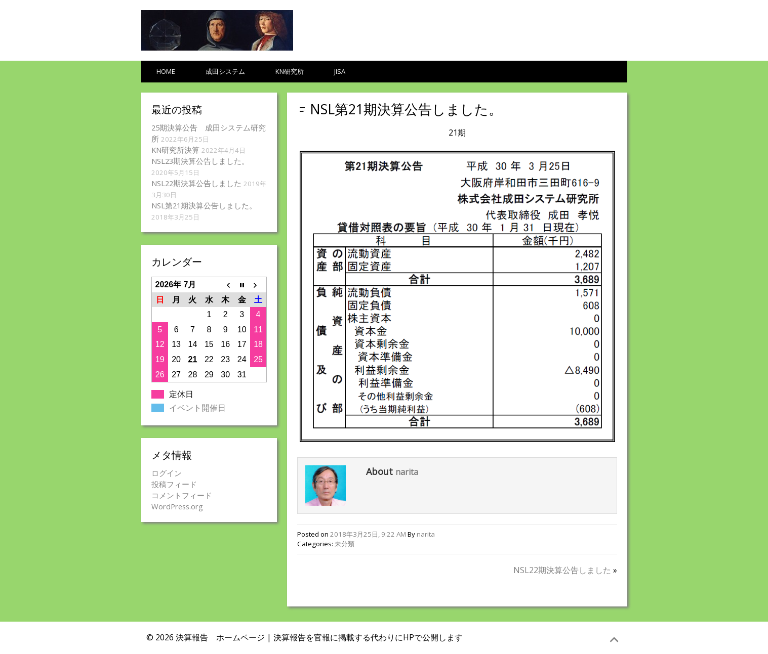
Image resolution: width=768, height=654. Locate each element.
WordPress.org (177, 506)
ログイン (166, 473)
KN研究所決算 (175, 150)
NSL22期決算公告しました (562, 570)
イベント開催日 (197, 407)
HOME (165, 71)
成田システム (225, 71)
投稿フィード (174, 484)
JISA (339, 71)
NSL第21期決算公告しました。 (406, 109)
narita (406, 471)
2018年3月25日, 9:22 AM (368, 534)
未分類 (344, 543)
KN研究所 (289, 71)
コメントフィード (181, 495)
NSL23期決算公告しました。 (200, 161)
